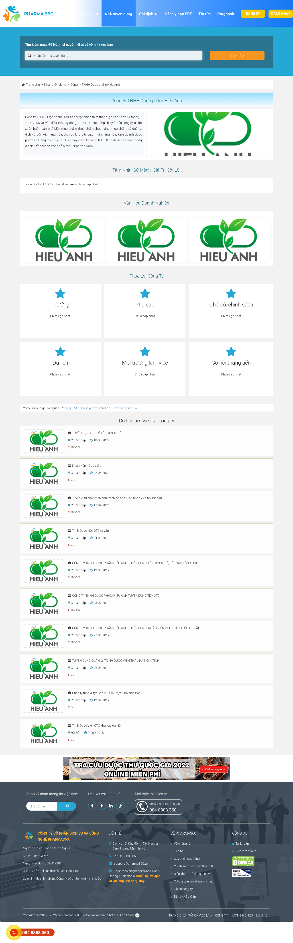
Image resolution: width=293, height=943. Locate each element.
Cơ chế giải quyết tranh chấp (192, 881)
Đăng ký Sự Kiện (183, 896)
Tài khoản (240, 843)
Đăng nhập (281, 14)
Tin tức (204, 14)
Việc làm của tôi (244, 851)
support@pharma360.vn (131, 863)
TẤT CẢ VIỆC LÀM (200, 915)
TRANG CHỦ (177, 915)
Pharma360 (70, 915)
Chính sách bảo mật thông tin (193, 866)
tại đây (139, 881)
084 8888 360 (163, 810)
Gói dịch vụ (149, 14)
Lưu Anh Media (124, 915)
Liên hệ (177, 851)
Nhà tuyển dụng (118, 14)
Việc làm (86, 13)
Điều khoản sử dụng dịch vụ (191, 874)
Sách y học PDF (178, 14)
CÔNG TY (221, 915)
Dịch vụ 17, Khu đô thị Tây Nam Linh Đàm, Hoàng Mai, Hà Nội (136, 846)
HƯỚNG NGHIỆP (242, 915)
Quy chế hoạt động (185, 858)
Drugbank (225, 14)
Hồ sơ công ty (182, 889)
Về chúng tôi (181, 843)
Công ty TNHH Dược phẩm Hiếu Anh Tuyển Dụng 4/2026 (99, 408)
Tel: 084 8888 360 (125, 856)
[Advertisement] (81, 932)
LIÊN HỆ (261, 915)
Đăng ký (253, 14)
